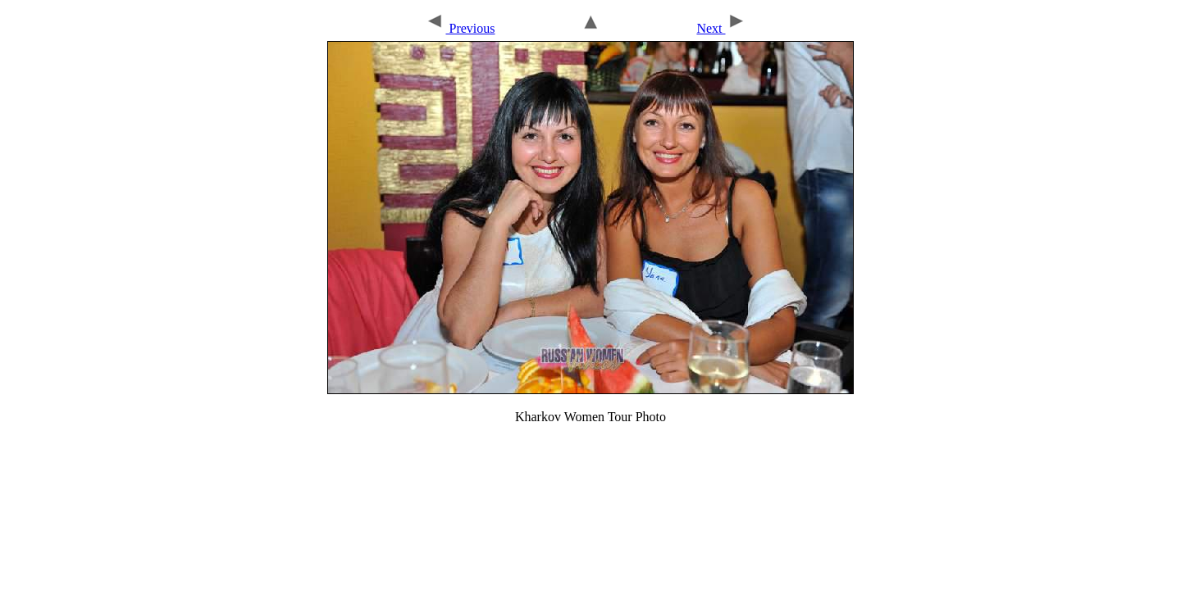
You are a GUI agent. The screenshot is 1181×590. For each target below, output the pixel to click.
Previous (460, 28)
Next (721, 28)
